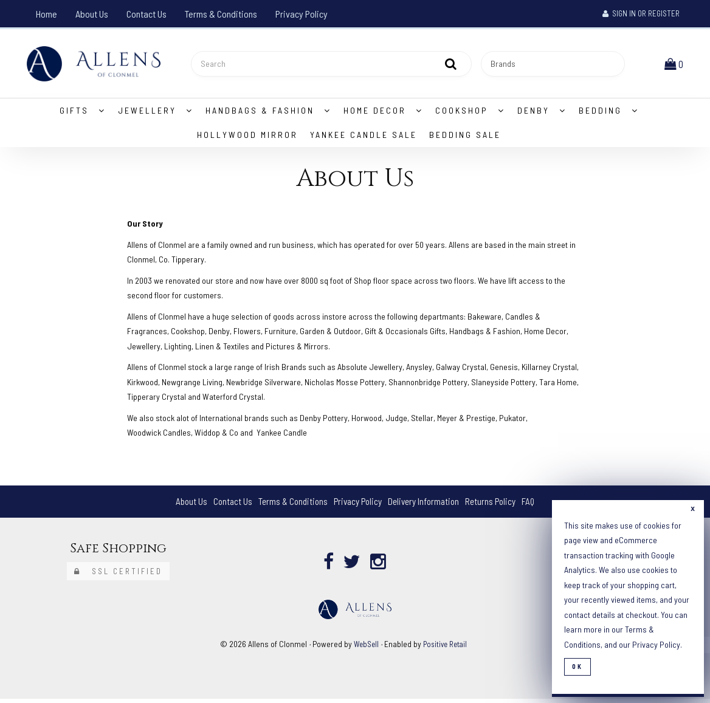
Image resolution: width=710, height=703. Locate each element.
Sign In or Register (641, 13)
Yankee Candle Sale (363, 139)
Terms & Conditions (221, 13)
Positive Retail (446, 648)
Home (46, 13)
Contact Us (146, 13)
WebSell (364, 648)
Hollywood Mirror (247, 139)
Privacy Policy (301, 13)
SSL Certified (118, 575)
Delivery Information (426, 505)
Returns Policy (496, 505)
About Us (91, 13)
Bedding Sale (465, 139)
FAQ (536, 505)
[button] (675, 65)
